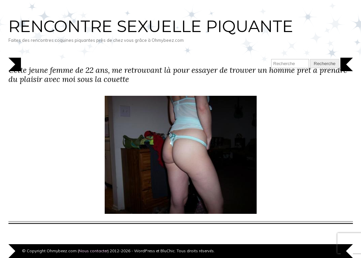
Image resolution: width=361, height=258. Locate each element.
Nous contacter (93, 250)
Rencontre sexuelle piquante (150, 26)
